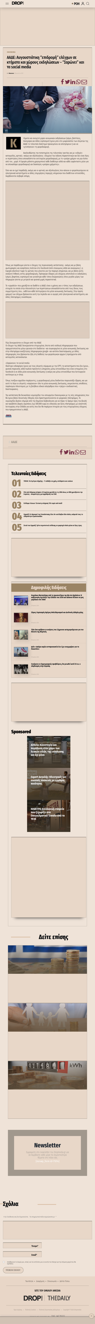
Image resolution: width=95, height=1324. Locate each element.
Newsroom (11, 73)
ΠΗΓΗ (8, 415)
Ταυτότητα (29, 1281)
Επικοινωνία (52, 1281)
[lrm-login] (83, 5)
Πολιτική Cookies (30, 1310)
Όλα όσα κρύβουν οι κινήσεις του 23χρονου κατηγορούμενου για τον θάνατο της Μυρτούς (57, 630)
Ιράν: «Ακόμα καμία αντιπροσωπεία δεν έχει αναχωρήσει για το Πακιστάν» (55, 648)
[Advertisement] (47, 25)
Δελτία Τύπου (65, 1281)
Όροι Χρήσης (18, 1310)
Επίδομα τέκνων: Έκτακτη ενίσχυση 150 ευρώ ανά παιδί (43, 503)
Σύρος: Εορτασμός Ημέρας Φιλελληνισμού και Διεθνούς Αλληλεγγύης (57, 612)
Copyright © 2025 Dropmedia (72, 1310)
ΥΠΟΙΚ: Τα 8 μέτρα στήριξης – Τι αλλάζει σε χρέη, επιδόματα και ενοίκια (48, 481)
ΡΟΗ (77, 4)
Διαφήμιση (40, 1281)
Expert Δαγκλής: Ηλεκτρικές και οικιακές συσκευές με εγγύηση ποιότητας (48, 780)
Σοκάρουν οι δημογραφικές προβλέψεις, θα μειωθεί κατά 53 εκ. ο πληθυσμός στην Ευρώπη (56, 665)
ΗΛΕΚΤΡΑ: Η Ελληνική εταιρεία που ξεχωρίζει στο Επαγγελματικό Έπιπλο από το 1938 (48, 814)
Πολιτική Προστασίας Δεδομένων (49, 1310)
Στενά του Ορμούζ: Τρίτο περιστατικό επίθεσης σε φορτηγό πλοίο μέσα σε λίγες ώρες (53, 525)
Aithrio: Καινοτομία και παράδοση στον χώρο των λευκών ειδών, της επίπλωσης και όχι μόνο (47, 750)
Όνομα (34, 1246)
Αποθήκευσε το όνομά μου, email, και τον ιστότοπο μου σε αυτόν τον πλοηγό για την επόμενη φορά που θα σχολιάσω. (41, 1263)
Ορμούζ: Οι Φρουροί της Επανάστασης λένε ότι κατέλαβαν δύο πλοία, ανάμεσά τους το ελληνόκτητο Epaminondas (53, 515)
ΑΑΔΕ (14, 442)
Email (34, 1255)
